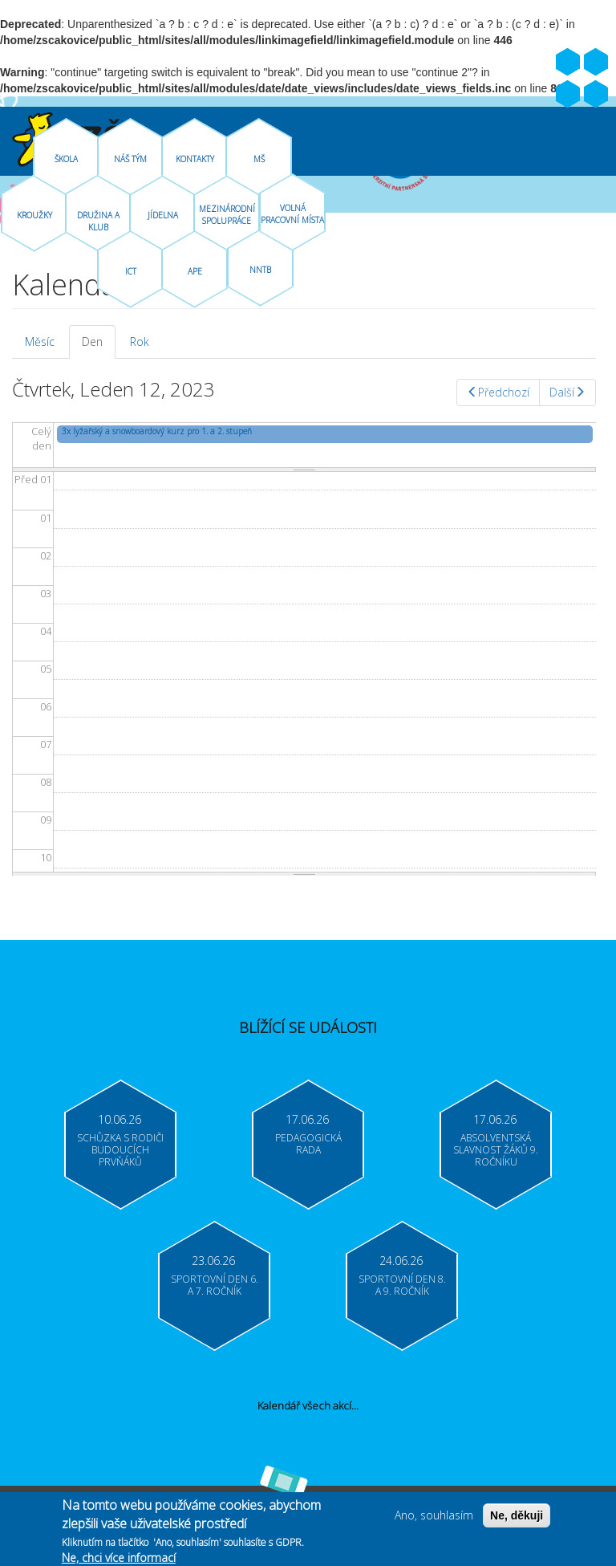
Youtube (596, 63)
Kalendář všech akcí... (308, 1405)
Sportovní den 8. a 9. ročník (402, 1285)
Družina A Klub (98, 221)
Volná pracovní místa (292, 214)
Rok (139, 341)
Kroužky (34, 215)
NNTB (260, 269)
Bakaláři (567, 95)
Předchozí (498, 392)
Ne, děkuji (516, 1520)
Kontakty (195, 159)
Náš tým (130, 159)
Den (99, 346)
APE (195, 271)
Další (567, 392)
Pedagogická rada (308, 1144)
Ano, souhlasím (434, 1519)
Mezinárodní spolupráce (227, 214)
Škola (66, 159)
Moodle (596, 95)
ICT (130, 271)
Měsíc (40, 341)
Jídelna (163, 215)
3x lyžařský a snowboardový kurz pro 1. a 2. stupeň (157, 431)
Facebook (567, 63)
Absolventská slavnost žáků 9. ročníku (495, 1150)
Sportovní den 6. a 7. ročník (214, 1285)
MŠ (259, 159)
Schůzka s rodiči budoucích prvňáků (120, 1150)
